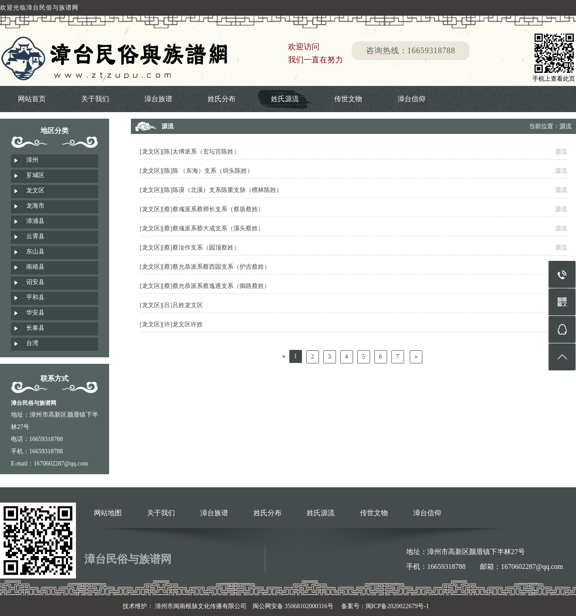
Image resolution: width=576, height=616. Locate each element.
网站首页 (32, 99)
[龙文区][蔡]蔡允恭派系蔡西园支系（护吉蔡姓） (205, 267)
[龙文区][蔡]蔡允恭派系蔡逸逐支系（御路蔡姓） (205, 286)
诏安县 (35, 282)
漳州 (32, 160)
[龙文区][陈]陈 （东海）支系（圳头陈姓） (196, 171)
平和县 (35, 297)
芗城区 (35, 175)
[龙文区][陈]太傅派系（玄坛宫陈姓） (190, 151)
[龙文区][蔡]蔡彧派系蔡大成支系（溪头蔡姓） (202, 228)
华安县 (35, 312)
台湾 (32, 343)
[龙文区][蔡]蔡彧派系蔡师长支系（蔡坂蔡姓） (202, 209)
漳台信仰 (411, 99)
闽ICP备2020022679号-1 (397, 606)
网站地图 (108, 513)
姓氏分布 (222, 99)
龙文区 (35, 190)
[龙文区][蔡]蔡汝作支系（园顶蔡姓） (190, 247)
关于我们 (95, 99)
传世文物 (348, 99)
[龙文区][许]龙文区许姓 (171, 324)
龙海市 (35, 205)
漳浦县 (35, 221)
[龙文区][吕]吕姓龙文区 (171, 305)
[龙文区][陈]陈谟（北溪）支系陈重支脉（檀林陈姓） (211, 190)
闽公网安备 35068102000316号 (293, 606)
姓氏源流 (285, 99)
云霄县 (35, 236)
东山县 (35, 251)
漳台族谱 (158, 99)
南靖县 (35, 267)
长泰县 (35, 328)
